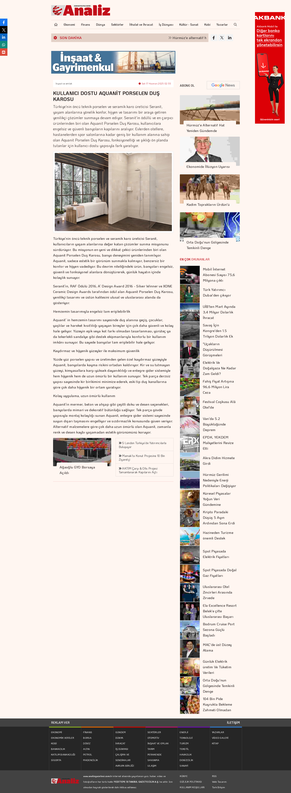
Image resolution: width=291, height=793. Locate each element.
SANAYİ (184, 765)
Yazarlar (222, 24)
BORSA (87, 737)
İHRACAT (120, 743)
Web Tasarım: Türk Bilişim (219, 784)
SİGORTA (56, 760)
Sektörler (117, 24)
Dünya (100, 24)
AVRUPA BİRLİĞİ (124, 765)
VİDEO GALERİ (220, 737)
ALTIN (86, 748)
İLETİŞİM (233, 722)
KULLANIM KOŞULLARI (192, 787)
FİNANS (87, 732)
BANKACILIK (58, 748)
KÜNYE (183, 776)
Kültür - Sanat (188, 24)
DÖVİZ (86, 743)
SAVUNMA (153, 760)
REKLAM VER (60, 722)
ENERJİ (184, 732)
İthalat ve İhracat (141, 24)
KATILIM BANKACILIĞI (63, 754)
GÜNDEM (120, 732)
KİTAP (215, 743)
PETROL (87, 754)
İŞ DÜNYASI (121, 748)
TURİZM (184, 743)
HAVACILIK (186, 754)
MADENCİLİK (90, 760)
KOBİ (54, 743)
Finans (85, 24)
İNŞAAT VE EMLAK (158, 743)
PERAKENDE (155, 754)
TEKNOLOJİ (186, 737)
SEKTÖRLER (154, 732)
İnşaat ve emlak (64, 83)
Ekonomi (69, 24)
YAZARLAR (218, 732)
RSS (214, 776)
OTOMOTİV (153, 737)
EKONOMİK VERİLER (62, 737)
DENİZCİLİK (186, 760)
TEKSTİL (184, 748)
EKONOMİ (56, 732)
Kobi (207, 24)
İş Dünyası (166, 24)
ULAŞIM (152, 765)
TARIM (151, 748)
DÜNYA (119, 737)
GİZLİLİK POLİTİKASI (191, 781)
